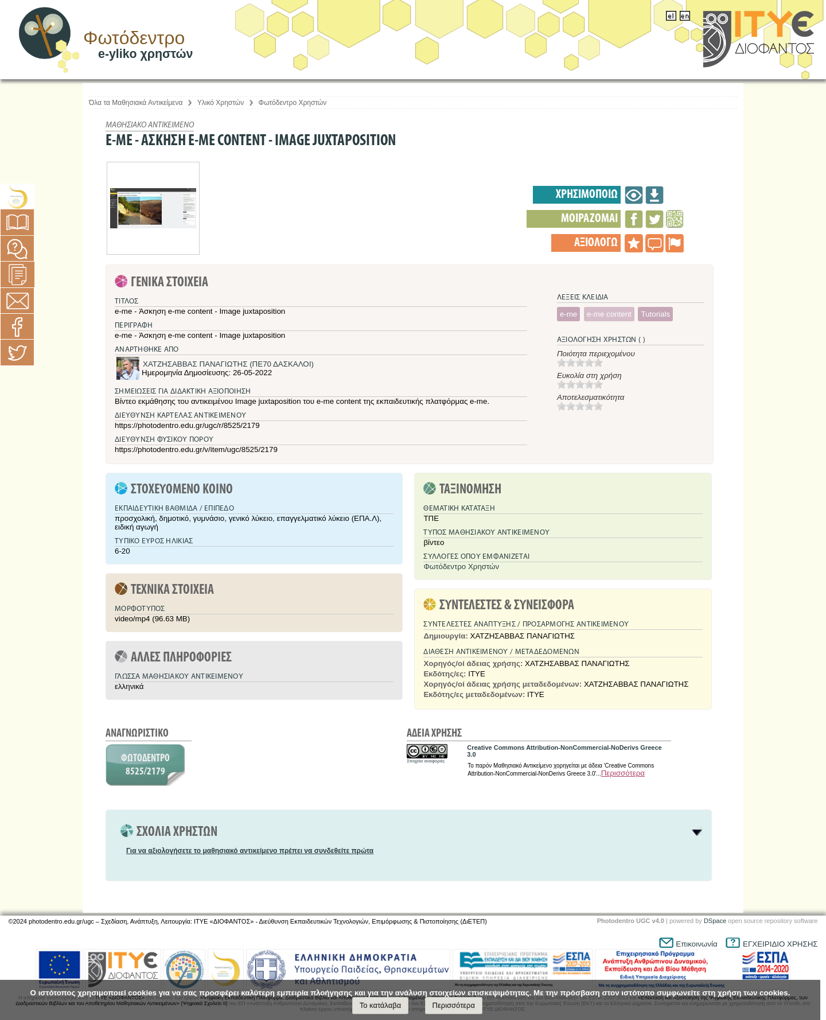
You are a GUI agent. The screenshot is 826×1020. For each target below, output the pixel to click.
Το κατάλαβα (381, 1005)
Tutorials (655, 314)
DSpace (715, 920)
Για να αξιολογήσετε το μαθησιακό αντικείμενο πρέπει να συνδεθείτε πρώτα (249, 851)
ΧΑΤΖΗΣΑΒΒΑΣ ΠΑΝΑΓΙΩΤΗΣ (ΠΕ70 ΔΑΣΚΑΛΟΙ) (228, 364)
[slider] (580, 362)
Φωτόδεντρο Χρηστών (293, 103)
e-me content (609, 314)
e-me (568, 314)
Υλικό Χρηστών (220, 103)
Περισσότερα (623, 773)
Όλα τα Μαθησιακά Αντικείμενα (135, 103)
